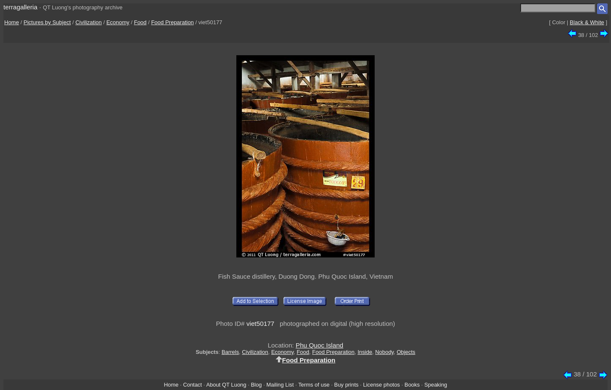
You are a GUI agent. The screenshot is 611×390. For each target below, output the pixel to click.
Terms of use (314, 385)
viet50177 (261, 323)
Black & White (587, 22)
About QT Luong (226, 385)
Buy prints (346, 385)
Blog (256, 385)
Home (11, 22)
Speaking (435, 385)
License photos (381, 385)
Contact (192, 385)
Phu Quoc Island (319, 345)
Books (412, 385)
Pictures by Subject (47, 22)
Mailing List (280, 385)
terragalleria (20, 7)
